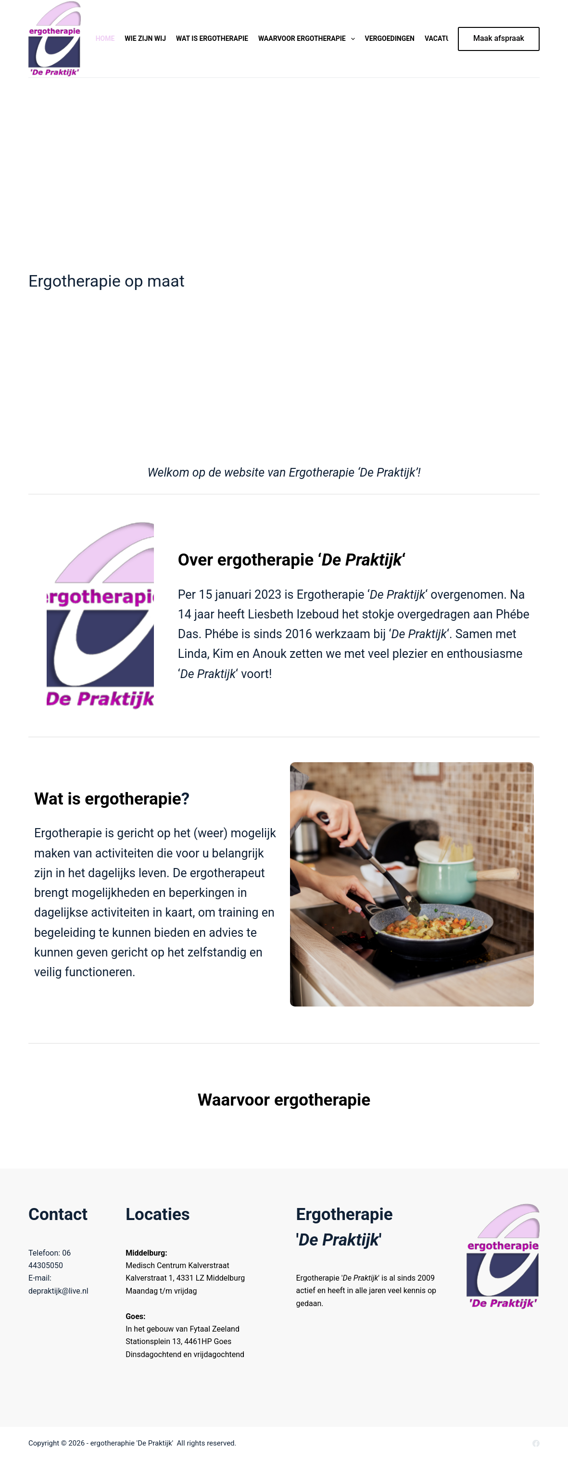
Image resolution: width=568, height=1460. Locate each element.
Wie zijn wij (145, 38)
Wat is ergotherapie (212, 38)
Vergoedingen (390, 38)
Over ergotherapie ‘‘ (292, 560)
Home (105, 38)
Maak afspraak (498, 38)
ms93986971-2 (49, 1154)
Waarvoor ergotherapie (308, 39)
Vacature (441, 38)
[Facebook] (536, 1443)
